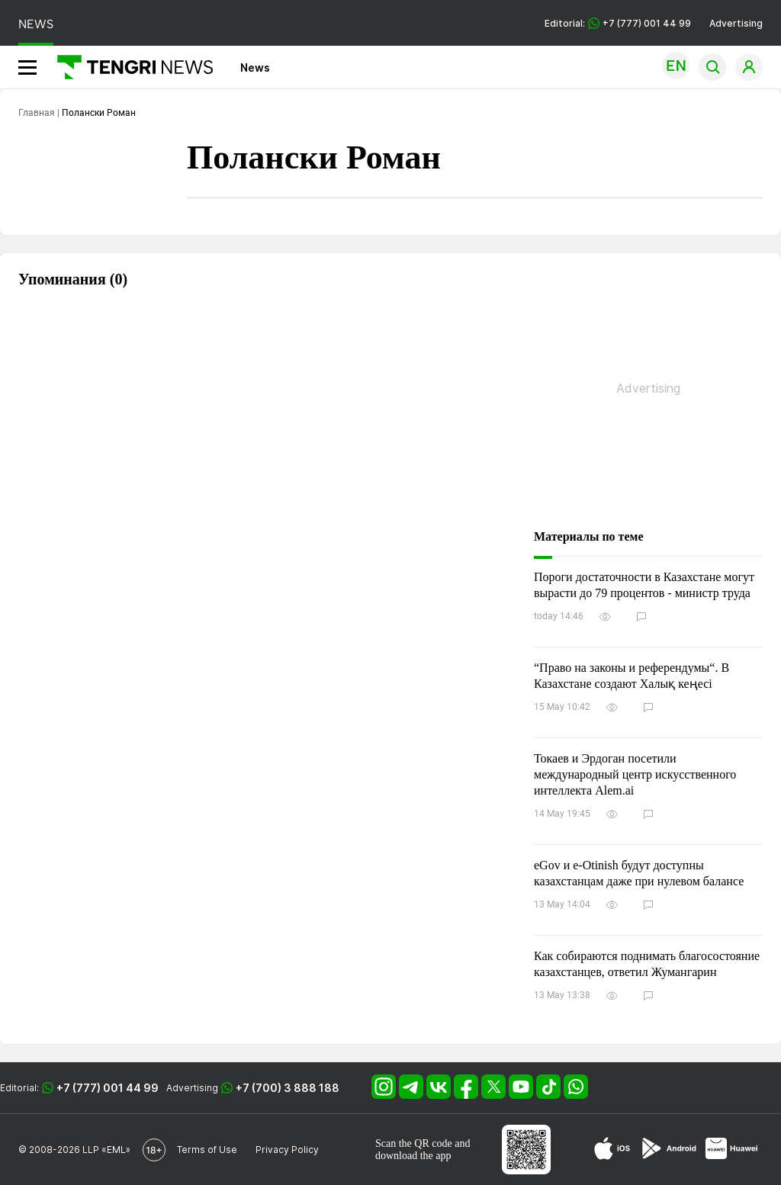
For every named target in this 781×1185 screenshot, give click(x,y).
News (255, 67)
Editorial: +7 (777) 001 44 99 (618, 23)
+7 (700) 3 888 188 (287, 1087)
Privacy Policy (287, 1149)
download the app (413, 1155)
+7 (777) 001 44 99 (107, 1087)
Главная (36, 113)
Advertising (736, 23)
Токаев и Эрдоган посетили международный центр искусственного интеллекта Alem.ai (635, 774)
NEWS (35, 24)
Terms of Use (207, 1149)
